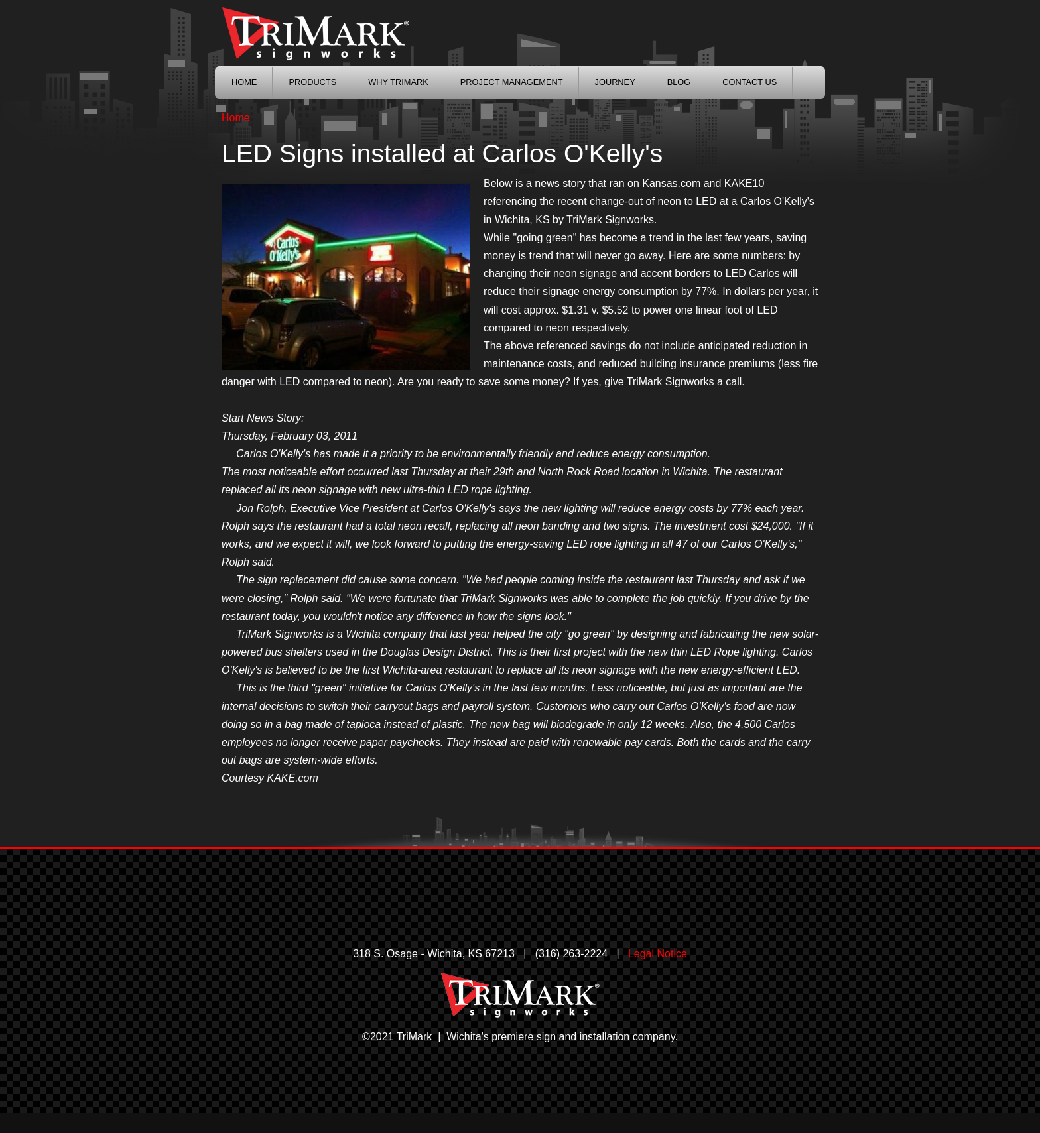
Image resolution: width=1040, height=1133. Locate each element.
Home (236, 117)
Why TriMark (398, 82)
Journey (615, 82)
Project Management (511, 82)
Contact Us (749, 82)
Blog (679, 82)
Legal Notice (657, 953)
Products (312, 82)
